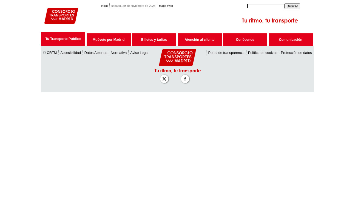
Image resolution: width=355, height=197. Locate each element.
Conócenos (245, 40)
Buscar (292, 6)
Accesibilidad (70, 53)
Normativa (119, 53)
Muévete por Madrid (108, 40)
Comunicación (290, 40)
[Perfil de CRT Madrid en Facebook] (186, 76)
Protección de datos (296, 53)
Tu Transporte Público (63, 39)
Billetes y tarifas (154, 40)
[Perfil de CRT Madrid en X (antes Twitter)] (165, 76)
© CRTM (50, 53)
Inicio (104, 5)
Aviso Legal (139, 53)
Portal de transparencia (226, 53)
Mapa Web (166, 5)
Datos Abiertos (95, 53)
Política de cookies (262, 53)
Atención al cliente (200, 40)
